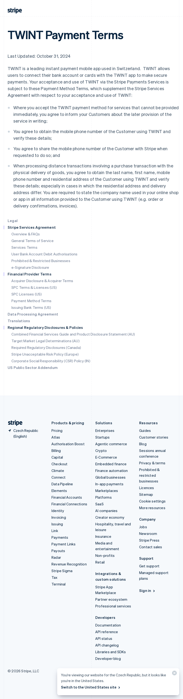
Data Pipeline (62, 484)
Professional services (113, 606)
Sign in (147, 590)
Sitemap (146, 494)
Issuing (57, 524)
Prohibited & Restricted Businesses (40, 260)
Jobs (143, 526)
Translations (19, 320)
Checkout (59, 463)
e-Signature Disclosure (30, 267)
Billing (56, 450)
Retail (100, 562)
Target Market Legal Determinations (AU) (45, 340)
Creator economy (109, 517)
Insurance (103, 536)
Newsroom (148, 533)
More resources (152, 507)
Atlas (55, 437)
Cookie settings (152, 501)
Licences (146, 487)
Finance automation (111, 470)
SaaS (99, 504)
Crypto (101, 450)
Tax (54, 577)
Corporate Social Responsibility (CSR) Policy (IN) (50, 360)
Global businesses (110, 477)
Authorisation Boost (68, 443)
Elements (59, 490)
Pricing (56, 430)
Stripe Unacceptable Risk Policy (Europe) (45, 354)
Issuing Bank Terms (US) (31, 307)
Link (54, 530)
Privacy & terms (152, 463)
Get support (149, 566)
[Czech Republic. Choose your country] (26, 433)
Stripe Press (149, 540)
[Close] (173, 674)
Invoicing (58, 517)
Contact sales (150, 546)
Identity (57, 510)
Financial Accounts (66, 497)
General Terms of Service (32, 240)
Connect (58, 477)
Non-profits (105, 555)
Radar (56, 557)
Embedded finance (111, 463)
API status (103, 638)
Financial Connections (69, 504)
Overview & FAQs (25, 234)
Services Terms (24, 247)
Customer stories (153, 437)
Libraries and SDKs (110, 651)
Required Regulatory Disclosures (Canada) (46, 347)
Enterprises (104, 430)
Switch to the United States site (91, 687)
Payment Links (63, 544)
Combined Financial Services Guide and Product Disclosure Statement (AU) (73, 334)
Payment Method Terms (31, 300)
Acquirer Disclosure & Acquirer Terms (42, 280)
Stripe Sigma (61, 570)
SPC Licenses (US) (26, 294)
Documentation (108, 625)
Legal (13, 220)
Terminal (58, 584)
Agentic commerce (111, 443)
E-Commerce (106, 457)
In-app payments (109, 484)
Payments (59, 537)
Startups (102, 437)
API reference (106, 631)
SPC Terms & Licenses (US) (34, 287)
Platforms (103, 497)
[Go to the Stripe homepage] (13, 423)
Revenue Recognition (69, 564)
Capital (57, 457)
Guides (145, 430)
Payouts (58, 550)
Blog (143, 443)
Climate (57, 470)
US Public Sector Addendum (33, 367)
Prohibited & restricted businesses (149, 475)
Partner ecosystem (111, 599)
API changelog (107, 645)
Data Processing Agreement (33, 314)
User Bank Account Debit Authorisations (44, 254)
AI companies (106, 510)
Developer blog (108, 658)
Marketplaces (106, 490)
